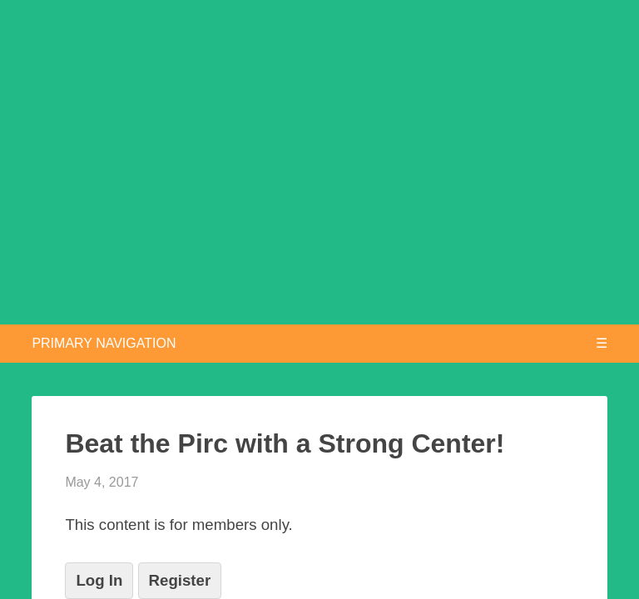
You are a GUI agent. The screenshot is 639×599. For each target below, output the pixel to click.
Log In (99, 580)
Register (180, 580)
